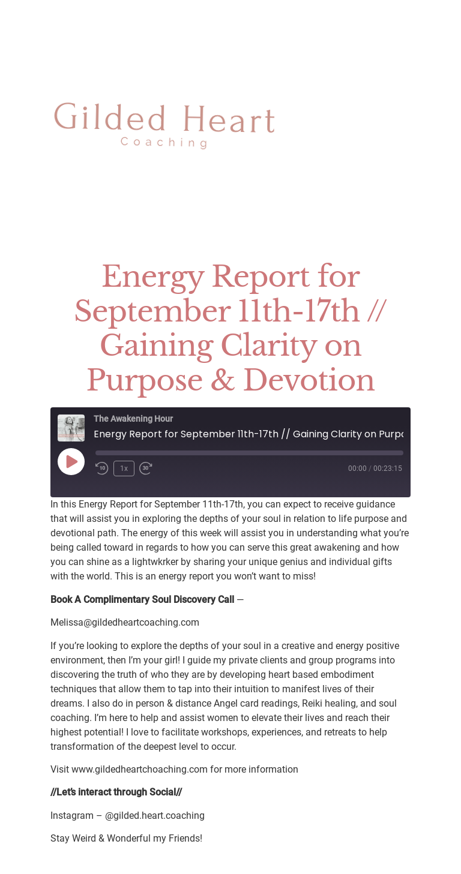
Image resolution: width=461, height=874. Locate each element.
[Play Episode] (71, 461)
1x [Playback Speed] (124, 468)
